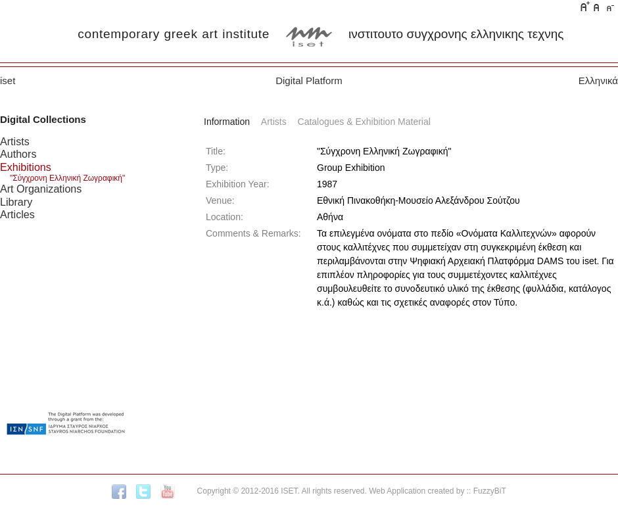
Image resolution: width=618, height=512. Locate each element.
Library (16, 202)
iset (7, 80)
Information (227, 121)
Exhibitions (25, 167)
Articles (17, 214)
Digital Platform (309, 80)
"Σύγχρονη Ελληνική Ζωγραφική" (67, 178)
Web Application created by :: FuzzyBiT (437, 491)
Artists (15, 141)
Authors (18, 154)
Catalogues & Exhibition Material (364, 121)
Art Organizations (41, 189)
